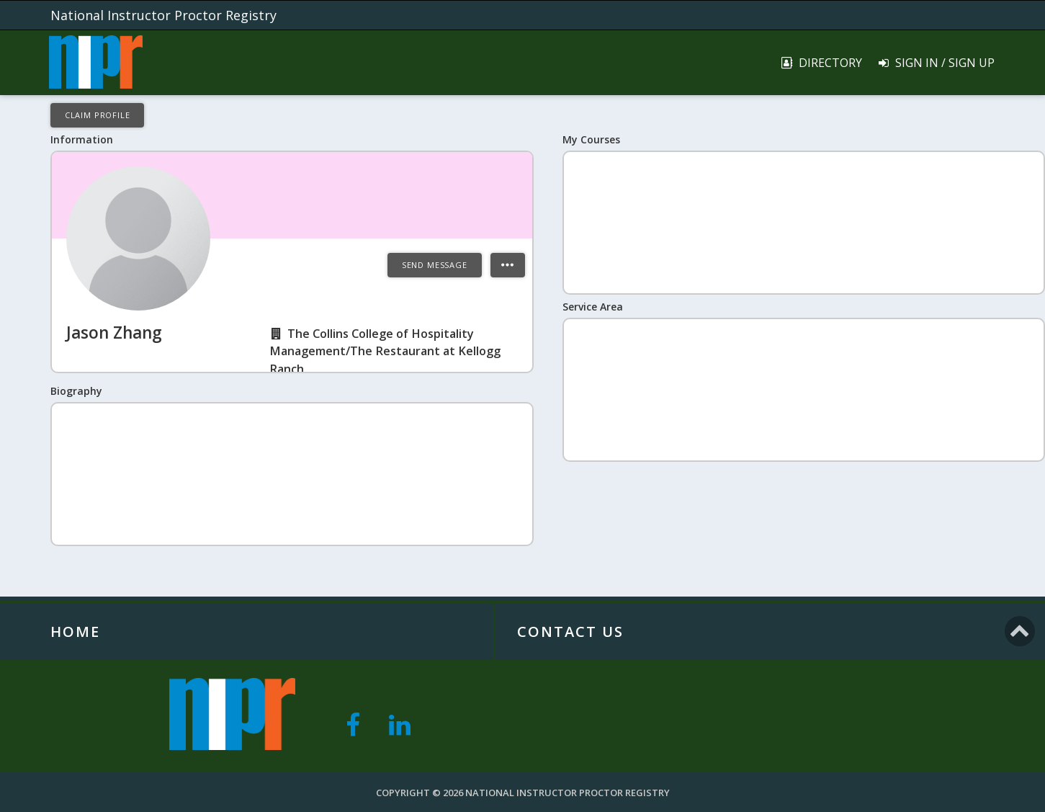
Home (75, 631)
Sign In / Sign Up (935, 63)
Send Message (434, 264)
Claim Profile (97, 115)
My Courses (591, 139)
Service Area (592, 306)
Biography (76, 391)
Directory (821, 63)
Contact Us (570, 631)
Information (81, 139)
